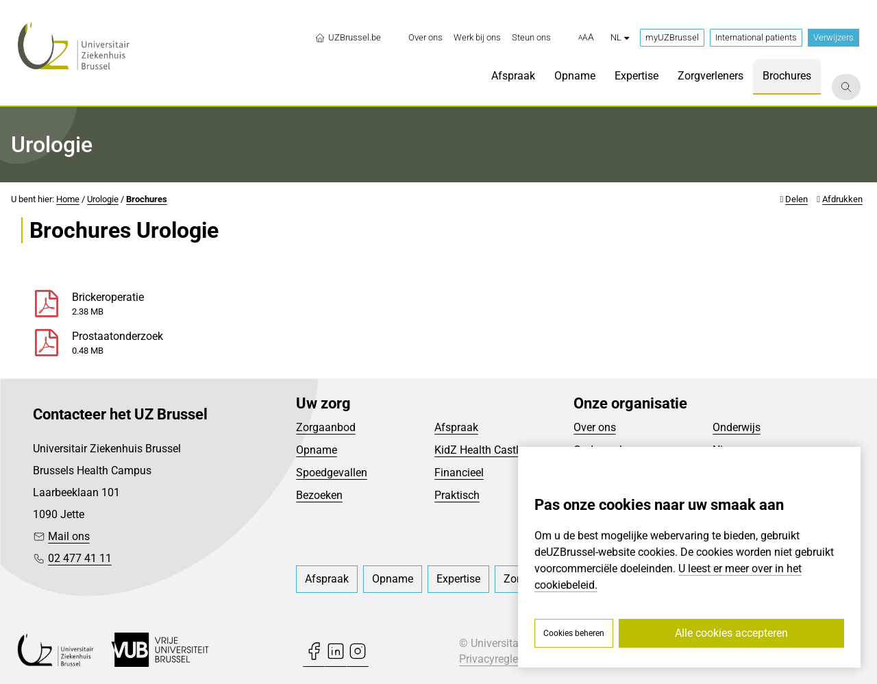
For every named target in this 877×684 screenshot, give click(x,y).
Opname (316, 449)
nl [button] (619, 37)
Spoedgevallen (331, 472)
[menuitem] (425, 38)
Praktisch (457, 495)
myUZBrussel (672, 37)
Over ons (594, 427)
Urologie (103, 199)
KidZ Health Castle (479, 449)
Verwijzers (833, 37)
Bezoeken (319, 495)
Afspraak (456, 427)
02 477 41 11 (80, 558)
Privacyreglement (501, 658)
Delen (796, 199)
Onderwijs (737, 427)
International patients (756, 37)
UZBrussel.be (347, 37)
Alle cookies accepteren (731, 632)
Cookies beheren (573, 633)
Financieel (459, 472)
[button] (586, 37)
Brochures (146, 199)
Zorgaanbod (326, 427)
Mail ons (69, 536)
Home (67, 199)
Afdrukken (842, 199)
